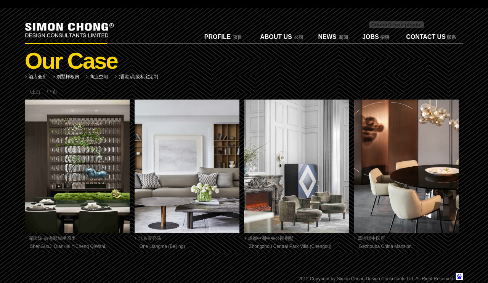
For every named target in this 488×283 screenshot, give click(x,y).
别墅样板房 (67, 76)
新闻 (342, 37)
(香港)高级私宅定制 (138, 76)
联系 (451, 37)
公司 (297, 37)
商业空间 (99, 76)
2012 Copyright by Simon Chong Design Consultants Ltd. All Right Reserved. (377, 278)
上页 (35, 92)
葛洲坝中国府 (371, 238)
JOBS (370, 37)
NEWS (327, 37)
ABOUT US (276, 37)
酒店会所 (38, 76)
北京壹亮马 (149, 238)
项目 (236, 37)
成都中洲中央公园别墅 (271, 238)
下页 (52, 92)
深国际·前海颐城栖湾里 (52, 238)
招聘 (384, 37)
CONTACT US (426, 37)
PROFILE (217, 37)
